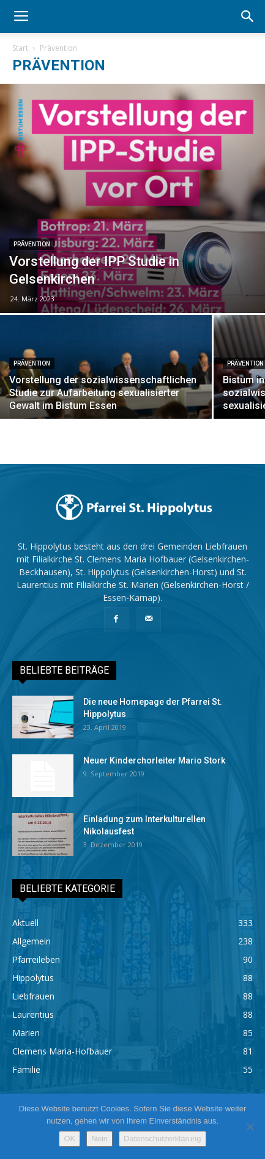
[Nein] (250, 1126)
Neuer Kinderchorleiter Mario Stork (154, 760)
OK (69, 1138)
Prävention (31, 244)
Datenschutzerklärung (162, 1138)
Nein (99, 1138)
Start (20, 48)
